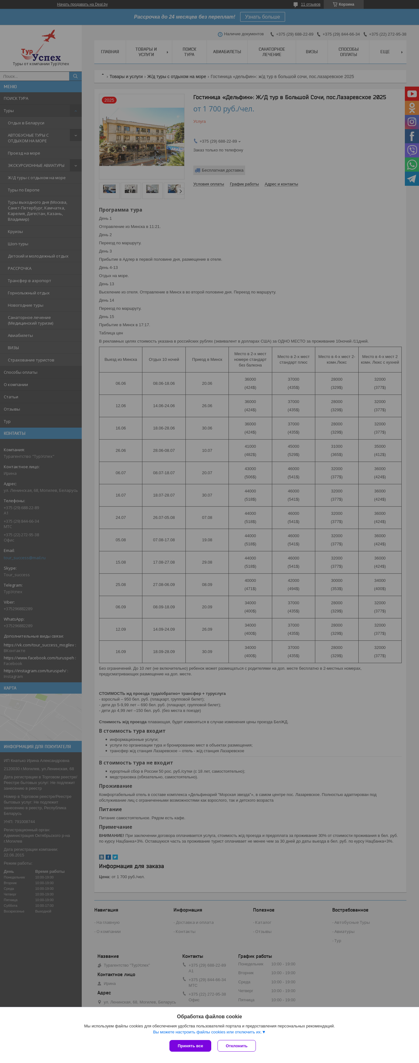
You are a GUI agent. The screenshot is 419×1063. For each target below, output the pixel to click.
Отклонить (236, 1045)
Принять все (190, 1045)
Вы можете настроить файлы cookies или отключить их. (207, 1032)
